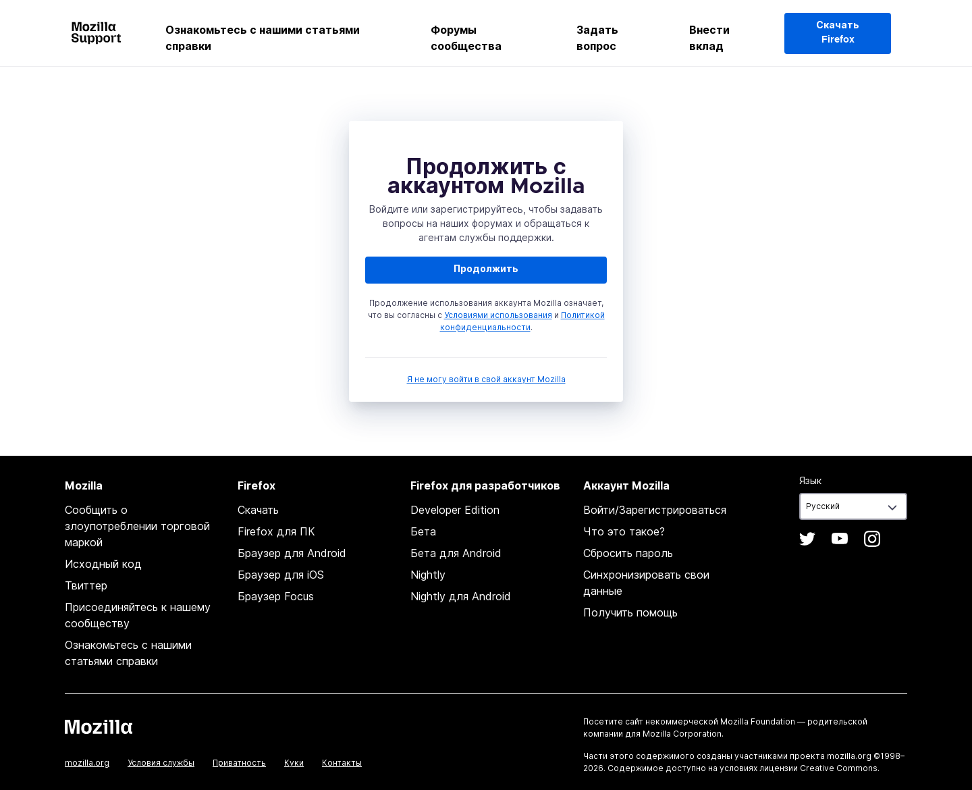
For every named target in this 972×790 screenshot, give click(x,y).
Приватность (239, 763)
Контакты (342, 763)
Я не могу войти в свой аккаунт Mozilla (486, 379)
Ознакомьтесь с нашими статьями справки (262, 38)
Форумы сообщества (466, 38)
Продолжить (486, 269)
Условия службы (161, 763)
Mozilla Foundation (757, 721)
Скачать (258, 510)
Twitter (807, 539)
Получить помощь (630, 612)
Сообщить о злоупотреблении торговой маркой (137, 526)
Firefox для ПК (276, 531)
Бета (423, 531)
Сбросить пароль (628, 553)
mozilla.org (87, 763)
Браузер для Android (292, 553)
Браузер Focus (276, 596)
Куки (294, 763)
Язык (810, 480)
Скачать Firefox (837, 33)
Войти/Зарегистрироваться (654, 510)
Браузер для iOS (281, 574)
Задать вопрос (597, 38)
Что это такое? (624, 531)
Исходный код (103, 564)
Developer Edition (455, 510)
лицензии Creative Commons (818, 768)
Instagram (872, 539)
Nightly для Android (460, 596)
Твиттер (86, 585)
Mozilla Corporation (682, 734)
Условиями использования (498, 315)
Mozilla (98, 726)
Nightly (428, 574)
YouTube (840, 539)
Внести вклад (709, 38)
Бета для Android (456, 553)
